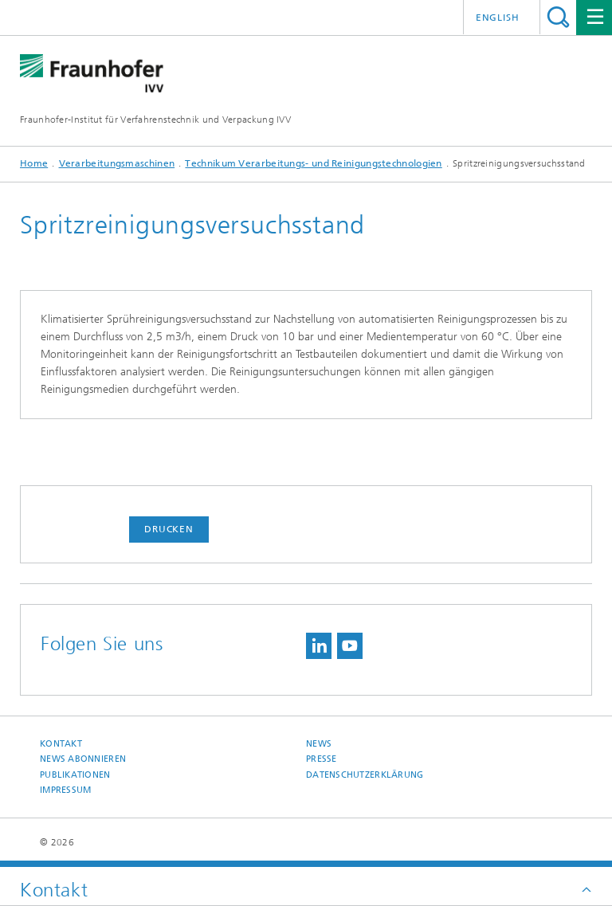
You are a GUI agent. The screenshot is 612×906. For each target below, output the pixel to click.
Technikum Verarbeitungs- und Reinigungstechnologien (313, 163)
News (319, 744)
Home (34, 163)
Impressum (65, 790)
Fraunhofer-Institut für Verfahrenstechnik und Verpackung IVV (155, 119)
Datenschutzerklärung (365, 775)
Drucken (169, 529)
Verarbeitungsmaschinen (117, 163)
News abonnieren (83, 759)
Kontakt (61, 744)
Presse (321, 759)
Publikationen (75, 775)
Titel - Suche (558, 17)
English (498, 17)
